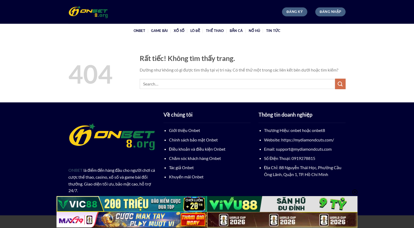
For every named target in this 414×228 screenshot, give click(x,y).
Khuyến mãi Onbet (186, 176)
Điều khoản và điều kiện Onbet (197, 148)
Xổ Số (179, 30)
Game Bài (159, 30)
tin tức (273, 30)
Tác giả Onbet (181, 167)
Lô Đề (195, 30)
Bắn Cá (236, 30)
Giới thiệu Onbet (184, 130)
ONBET (139, 30)
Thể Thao (215, 30)
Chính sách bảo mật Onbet (193, 139)
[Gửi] (340, 84)
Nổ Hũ (254, 30)
